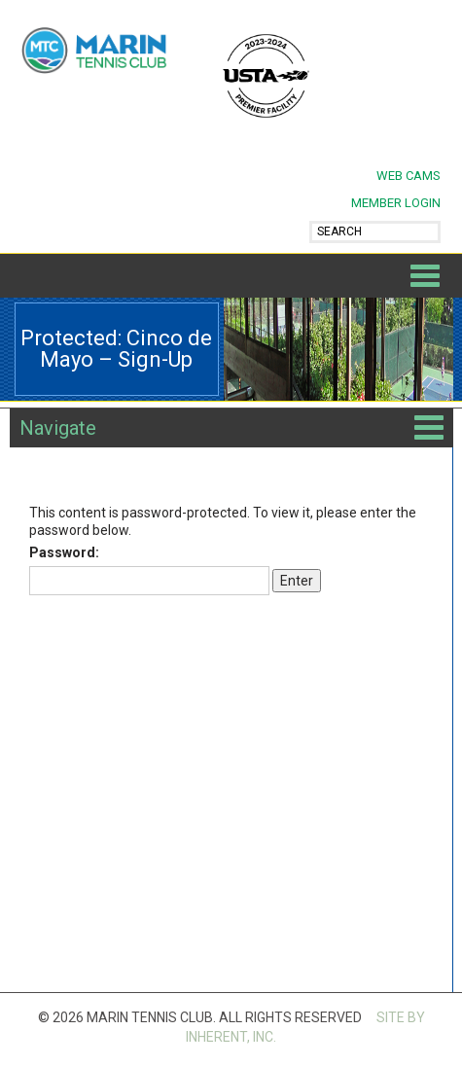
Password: (149, 570)
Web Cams (408, 175)
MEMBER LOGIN (396, 202)
